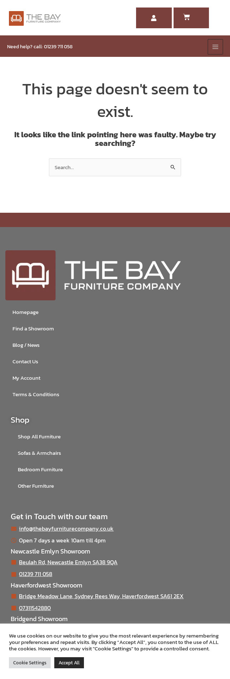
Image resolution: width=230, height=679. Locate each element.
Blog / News (26, 345)
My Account (26, 378)
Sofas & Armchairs (39, 453)
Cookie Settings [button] (29, 662)
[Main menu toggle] (215, 46)
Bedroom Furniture (40, 469)
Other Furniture (36, 486)
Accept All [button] (69, 662)
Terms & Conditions (35, 394)
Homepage (25, 312)
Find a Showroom (33, 329)
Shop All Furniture (39, 437)
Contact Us (25, 361)
